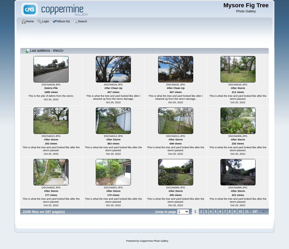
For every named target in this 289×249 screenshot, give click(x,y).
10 (240, 211)
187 (255, 211)
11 (247, 211)
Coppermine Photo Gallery (154, 241)
